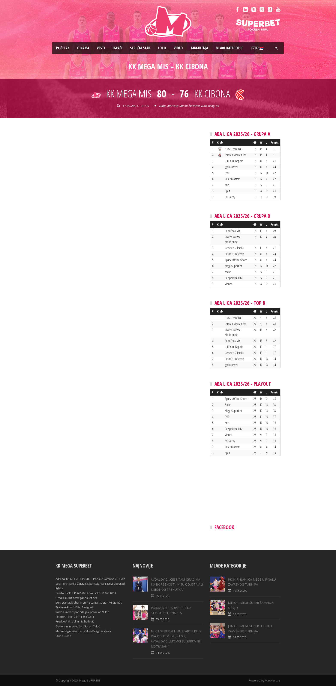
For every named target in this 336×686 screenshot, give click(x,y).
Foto (162, 48)
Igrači (117, 48)
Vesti (101, 48)
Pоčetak (62, 48)
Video (178, 48)
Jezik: (257, 48)
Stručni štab (140, 48)
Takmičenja (199, 48)
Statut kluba (63, 636)
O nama (83, 48)
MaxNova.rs (272, 680)
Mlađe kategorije (229, 48)
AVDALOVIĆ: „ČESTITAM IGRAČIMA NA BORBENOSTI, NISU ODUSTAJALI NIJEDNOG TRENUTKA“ (177, 584)
